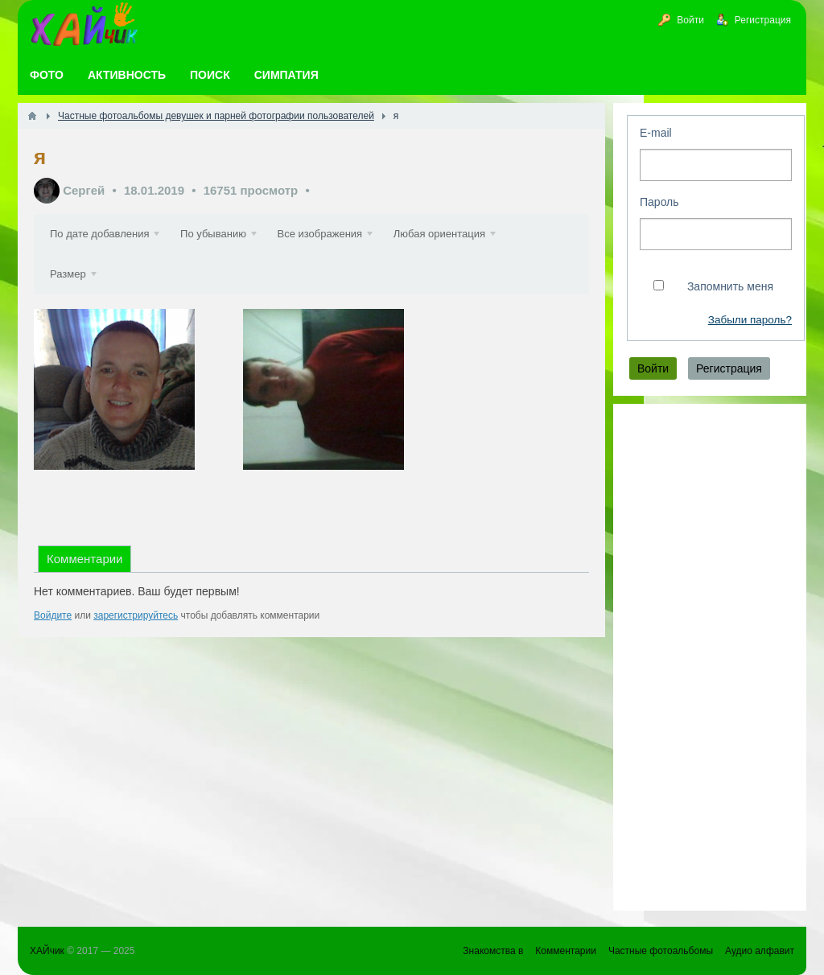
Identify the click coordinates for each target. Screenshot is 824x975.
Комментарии (84, 559)
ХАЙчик (47, 950)
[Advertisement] (709, 657)
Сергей (84, 190)
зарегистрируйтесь (135, 615)
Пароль (659, 201)
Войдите (53, 615)
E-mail (656, 132)
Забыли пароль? (750, 320)
